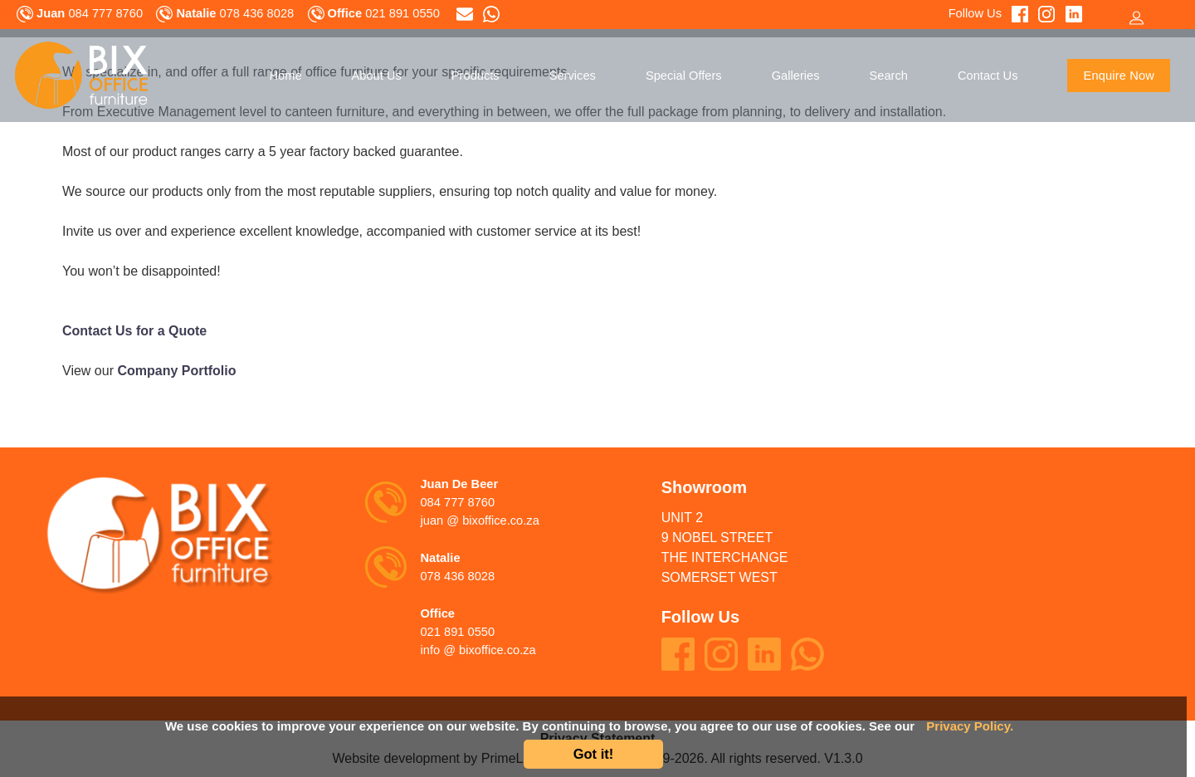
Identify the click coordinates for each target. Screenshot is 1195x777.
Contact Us (988, 75)
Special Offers (684, 75)
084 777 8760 (457, 502)
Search (889, 75)
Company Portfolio (176, 371)
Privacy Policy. (969, 726)
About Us (377, 75)
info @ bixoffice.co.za (477, 650)
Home (285, 75)
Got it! (593, 753)
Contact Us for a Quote (134, 331)
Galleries (796, 75)
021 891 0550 (457, 631)
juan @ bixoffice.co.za (479, 520)
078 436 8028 (457, 576)
